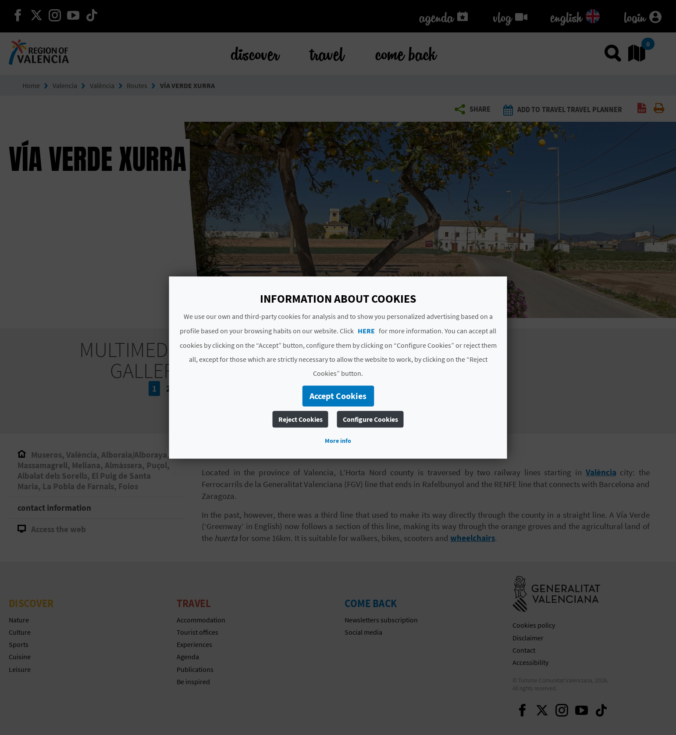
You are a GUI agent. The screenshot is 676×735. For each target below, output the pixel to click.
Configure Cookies (370, 419)
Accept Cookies (338, 395)
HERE (366, 330)
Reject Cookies (300, 419)
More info (338, 441)
